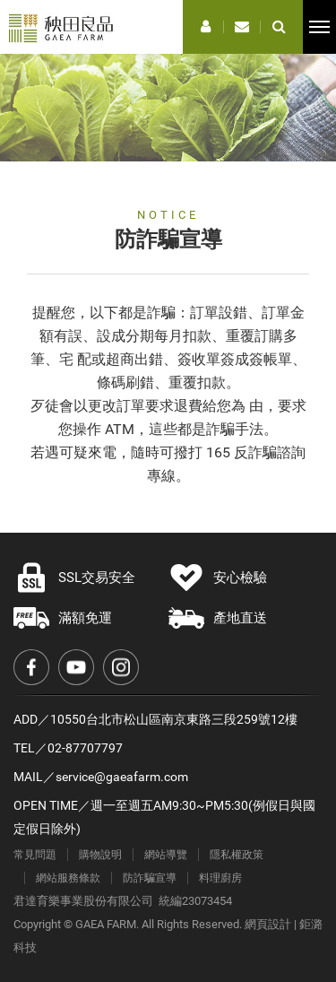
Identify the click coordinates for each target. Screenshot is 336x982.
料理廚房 (220, 878)
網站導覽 (165, 854)
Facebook (31, 667)
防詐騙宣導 (150, 878)
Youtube (76, 667)
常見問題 (34, 854)
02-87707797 (85, 748)
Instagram (121, 667)
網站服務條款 (68, 878)
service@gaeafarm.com (122, 776)
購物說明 (100, 854)
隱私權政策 (236, 854)
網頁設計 (268, 924)
